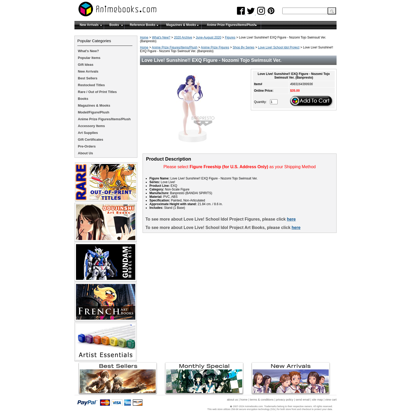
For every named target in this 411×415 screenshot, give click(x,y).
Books (114, 25)
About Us (85, 153)
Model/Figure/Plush (93, 112)
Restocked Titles (91, 85)
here (291, 219)
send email (303, 399)
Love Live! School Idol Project (278, 47)
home (244, 399)
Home (144, 37)
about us (232, 399)
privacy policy (284, 399)
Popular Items (89, 58)
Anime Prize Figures (215, 47)
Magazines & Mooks (181, 25)
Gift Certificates (90, 139)
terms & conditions (261, 399)
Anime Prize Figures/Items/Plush (231, 25)
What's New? (161, 37)
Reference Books (142, 25)
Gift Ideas (85, 65)
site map (317, 399)
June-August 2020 (208, 37)
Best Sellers (87, 78)
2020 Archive (183, 37)
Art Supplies (88, 133)
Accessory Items (91, 126)
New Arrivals (89, 25)
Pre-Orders (87, 146)
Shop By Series (244, 47)
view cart (331, 399)
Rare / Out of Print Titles (97, 92)
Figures (230, 37)
